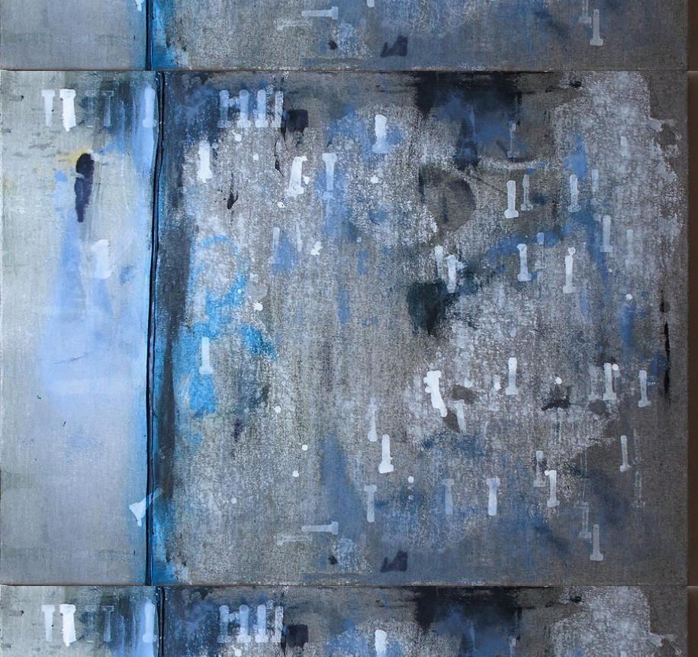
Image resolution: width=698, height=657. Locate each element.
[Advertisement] (349, 204)
